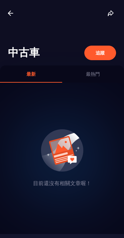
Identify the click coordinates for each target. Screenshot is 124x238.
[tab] (31, 74)
